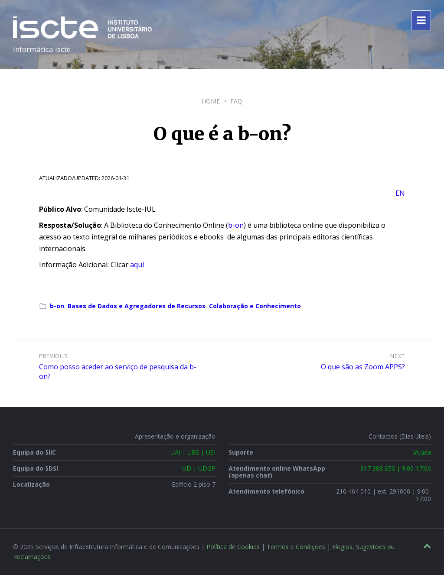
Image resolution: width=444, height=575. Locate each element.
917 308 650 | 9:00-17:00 (395, 468)
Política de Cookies (233, 547)
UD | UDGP (198, 468)
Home (211, 101)
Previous (53, 356)
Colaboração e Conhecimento (255, 306)
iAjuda (422, 452)
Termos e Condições (296, 547)
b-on (236, 225)
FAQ (236, 101)
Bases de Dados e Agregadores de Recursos (137, 306)
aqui (137, 264)
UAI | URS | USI (192, 452)
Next (397, 356)
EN (400, 193)
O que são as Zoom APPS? (363, 366)
